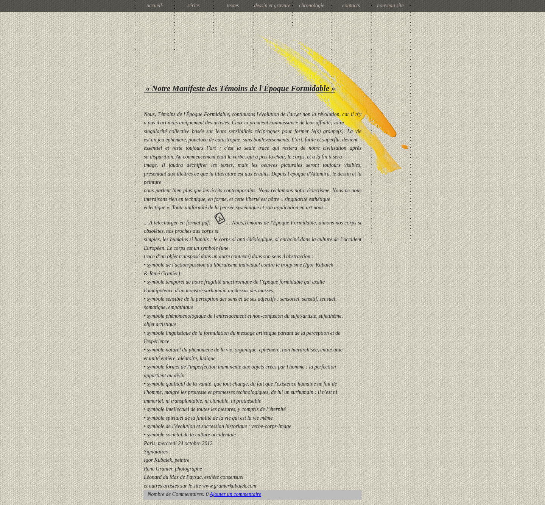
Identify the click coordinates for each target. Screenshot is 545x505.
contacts (351, 5)
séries (193, 5)
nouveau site (390, 5)
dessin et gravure (272, 5)
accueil (154, 5)
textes (233, 5)
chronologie (311, 5)
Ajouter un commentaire (235, 494)
